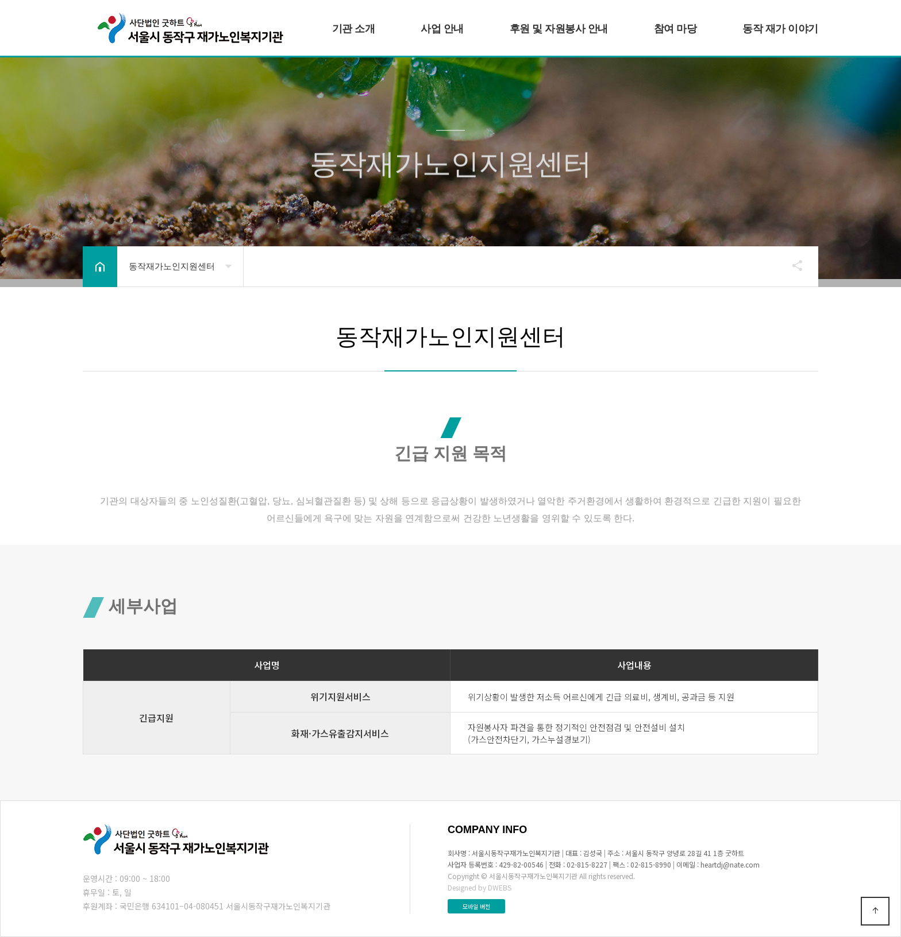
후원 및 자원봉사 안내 (559, 28)
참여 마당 (675, 28)
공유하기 (792, 265)
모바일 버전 (476, 906)
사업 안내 (442, 28)
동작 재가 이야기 (780, 28)
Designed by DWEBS (479, 887)
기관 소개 (353, 28)
